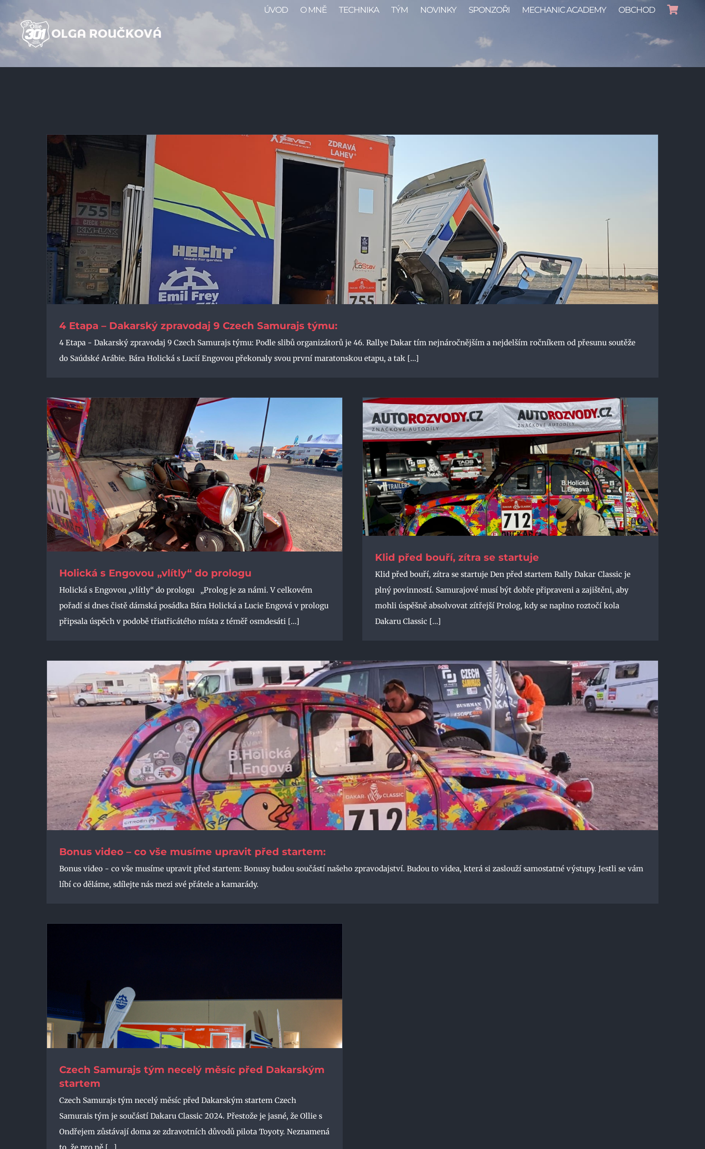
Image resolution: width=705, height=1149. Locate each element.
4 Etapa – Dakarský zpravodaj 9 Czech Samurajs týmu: (198, 326)
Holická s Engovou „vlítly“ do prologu (155, 573)
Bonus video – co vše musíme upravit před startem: (192, 852)
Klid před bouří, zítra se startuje (457, 557)
